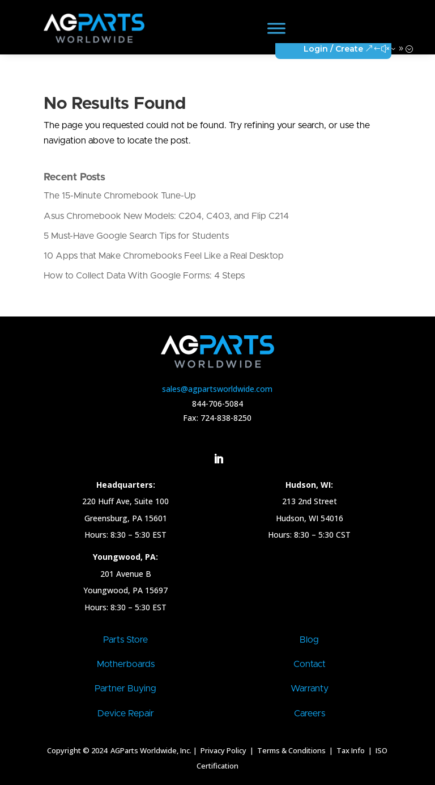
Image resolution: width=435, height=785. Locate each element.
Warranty (310, 688)
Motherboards (126, 664)
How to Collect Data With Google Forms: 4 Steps (144, 275)
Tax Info (351, 750)
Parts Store (125, 639)
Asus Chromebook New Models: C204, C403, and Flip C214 (166, 216)
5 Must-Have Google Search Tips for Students (136, 235)
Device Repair (125, 713)
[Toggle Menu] (276, 28)
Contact (309, 664)
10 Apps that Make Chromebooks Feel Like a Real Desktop (164, 255)
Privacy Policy (222, 750)
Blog (309, 639)
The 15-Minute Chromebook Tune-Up (120, 195)
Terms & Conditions (291, 750)
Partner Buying (125, 688)
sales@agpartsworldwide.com (217, 388)
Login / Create (333, 49)
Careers (309, 713)
